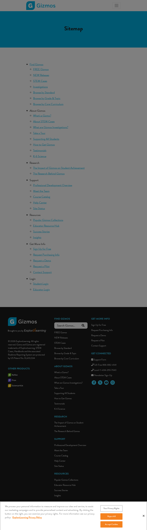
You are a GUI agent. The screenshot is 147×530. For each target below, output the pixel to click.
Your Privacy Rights (111, 511)
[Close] (143, 518)
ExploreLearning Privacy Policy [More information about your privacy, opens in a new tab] (27, 520)
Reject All (111, 518)
